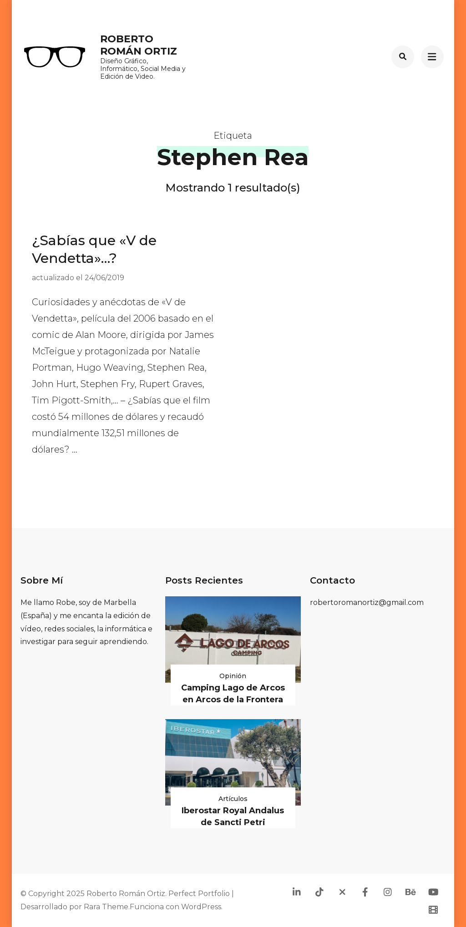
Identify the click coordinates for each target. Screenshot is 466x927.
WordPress (201, 906)
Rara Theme (106, 906)
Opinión (232, 676)
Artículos (233, 799)
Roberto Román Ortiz (138, 45)
